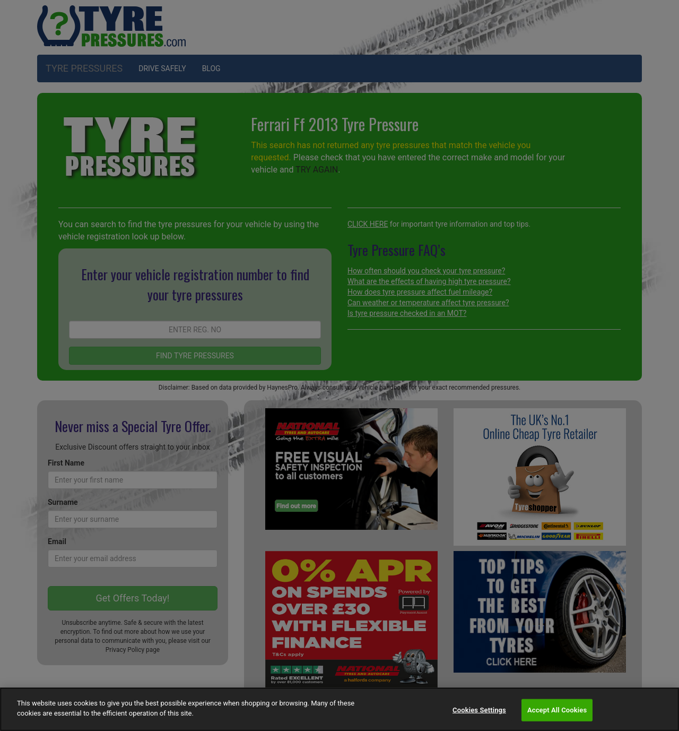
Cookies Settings (479, 710)
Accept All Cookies (557, 710)
